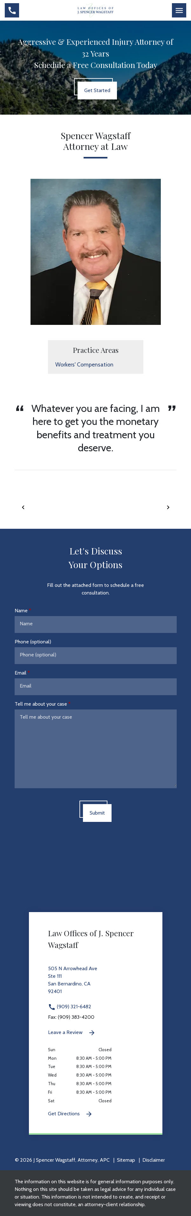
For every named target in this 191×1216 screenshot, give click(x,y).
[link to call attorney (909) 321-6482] (12, 10)
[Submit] (97, 813)
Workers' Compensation (84, 364)
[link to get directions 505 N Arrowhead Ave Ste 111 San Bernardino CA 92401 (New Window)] (95, 984)
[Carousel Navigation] (95, 507)
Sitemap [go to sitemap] (126, 1160)
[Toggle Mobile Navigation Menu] (179, 10)
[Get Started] (97, 90)
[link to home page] (95, 10)
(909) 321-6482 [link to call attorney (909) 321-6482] (69, 1007)
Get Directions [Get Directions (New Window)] (70, 1114)
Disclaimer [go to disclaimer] (153, 1160)
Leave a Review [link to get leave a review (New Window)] (72, 1033)
